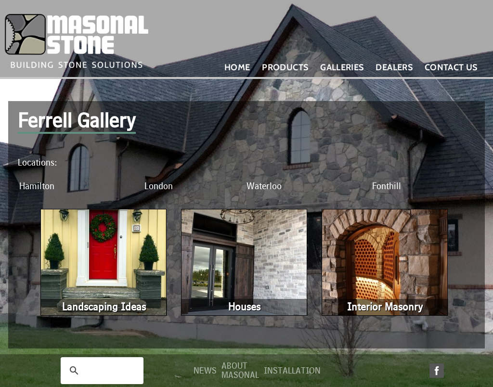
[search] (101, 370)
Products (285, 67)
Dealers (394, 67)
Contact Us (451, 67)
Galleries (341, 67)
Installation (292, 370)
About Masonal (240, 370)
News (205, 370)
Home (237, 67)
